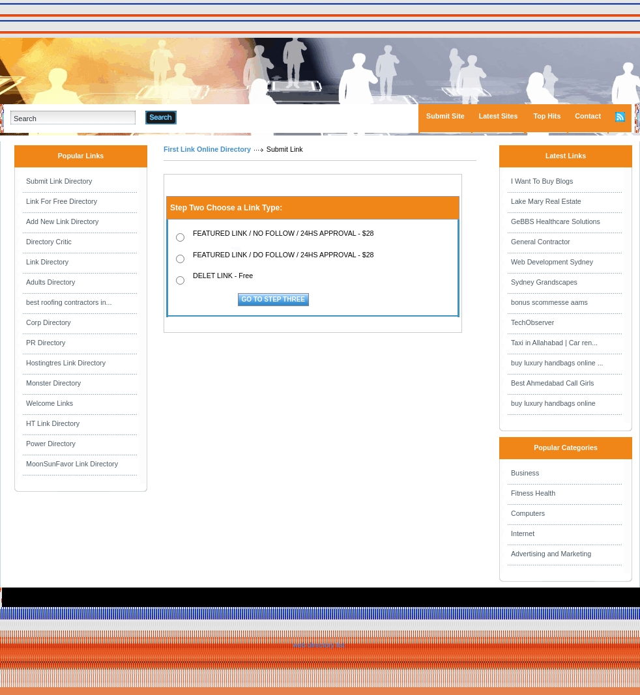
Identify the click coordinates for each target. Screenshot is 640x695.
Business (525, 473)
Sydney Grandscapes (544, 282)
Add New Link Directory (62, 221)
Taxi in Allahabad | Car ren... (554, 343)
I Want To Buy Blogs (542, 181)
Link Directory (47, 262)
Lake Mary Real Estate (546, 201)
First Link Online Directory (207, 149)
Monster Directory (53, 383)
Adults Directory (50, 282)
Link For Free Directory (61, 201)
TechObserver (532, 322)
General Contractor (540, 242)
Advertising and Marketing (551, 554)
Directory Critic (49, 242)
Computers (528, 513)
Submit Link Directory (59, 181)
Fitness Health (533, 493)
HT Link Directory (53, 423)
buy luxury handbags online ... (557, 363)
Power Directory (51, 443)
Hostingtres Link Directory (66, 363)
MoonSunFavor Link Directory (72, 464)
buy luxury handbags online (553, 403)
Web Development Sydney (552, 262)
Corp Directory (48, 322)
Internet (522, 533)
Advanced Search (210, 117)
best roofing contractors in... (69, 302)
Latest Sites (498, 116)
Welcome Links (49, 403)
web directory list (318, 645)
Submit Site (445, 116)
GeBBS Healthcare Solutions (555, 221)
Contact (588, 116)
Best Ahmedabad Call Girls (552, 383)
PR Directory (45, 343)
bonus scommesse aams (549, 302)
